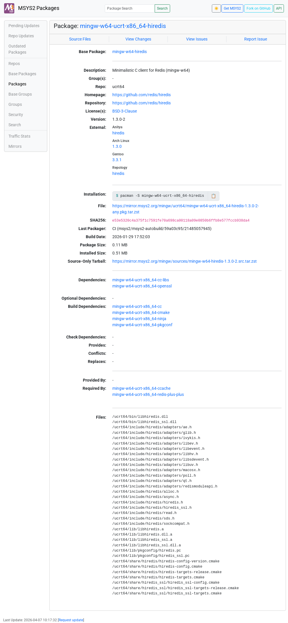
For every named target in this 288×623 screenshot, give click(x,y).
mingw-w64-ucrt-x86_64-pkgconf (142, 324)
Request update (71, 620)
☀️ (216, 8)
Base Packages (22, 73)
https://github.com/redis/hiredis (141, 94)
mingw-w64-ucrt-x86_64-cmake (141, 312)
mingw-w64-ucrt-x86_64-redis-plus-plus (148, 394)
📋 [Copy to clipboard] (213, 196)
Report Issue (255, 39)
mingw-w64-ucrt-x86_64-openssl (142, 286)
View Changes (138, 39)
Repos (14, 63)
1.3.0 (117, 146)
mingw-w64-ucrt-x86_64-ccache (141, 388)
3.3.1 (117, 159)
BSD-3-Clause (124, 111)
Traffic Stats (19, 136)
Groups (15, 104)
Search (162, 8)
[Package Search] (130, 8)
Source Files (80, 39)
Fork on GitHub (258, 8)
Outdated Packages (17, 49)
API (279, 8)
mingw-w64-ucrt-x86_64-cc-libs (140, 280)
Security (15, 114)
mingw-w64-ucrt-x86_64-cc (137, 306)
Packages (17, 84)
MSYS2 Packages (31, 8)
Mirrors (15, 146)
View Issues (196, 39)
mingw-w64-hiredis (129, 51)
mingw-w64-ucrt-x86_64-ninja (139, 318)
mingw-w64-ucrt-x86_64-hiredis (123, 25)
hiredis (118, 133)
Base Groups (20, 94)
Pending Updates (23, 25)
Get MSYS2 (232, 8)
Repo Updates (21, 36)
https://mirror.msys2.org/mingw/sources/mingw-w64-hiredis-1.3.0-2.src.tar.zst (184, 261)
